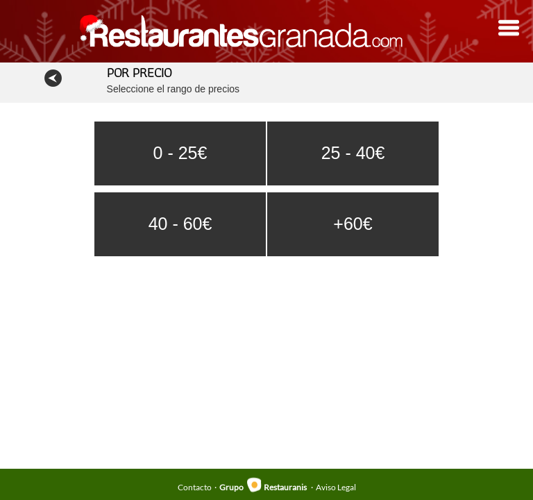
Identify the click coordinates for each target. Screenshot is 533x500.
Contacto (195, 487)
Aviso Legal (336, 487)
